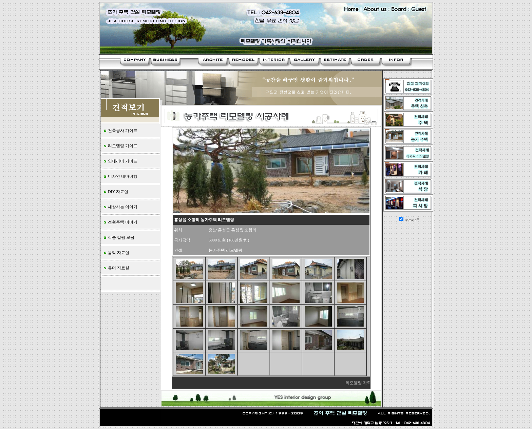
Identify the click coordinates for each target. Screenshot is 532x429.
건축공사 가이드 (120, 130)
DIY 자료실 (115, 191)
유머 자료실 (116, 268)
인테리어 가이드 (120, 161)
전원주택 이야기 (120, 222)
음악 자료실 (116, 252)
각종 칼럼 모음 (118, 237)
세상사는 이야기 (120, 206)
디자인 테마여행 (120, 176)
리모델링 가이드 (120, 145)
